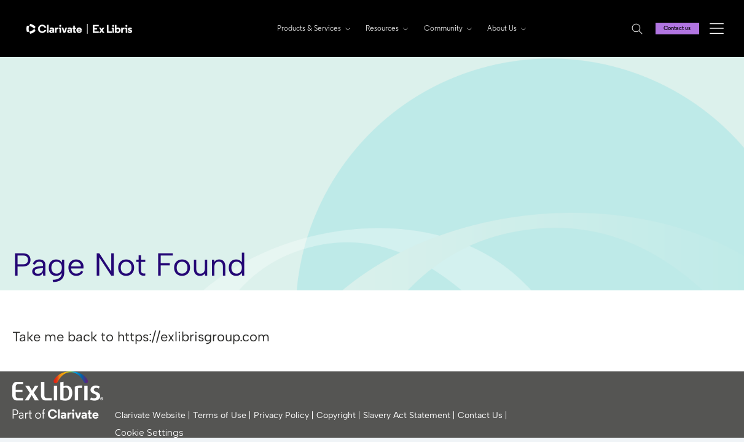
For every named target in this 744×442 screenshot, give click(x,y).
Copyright (336, 415)
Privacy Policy (281, 415)
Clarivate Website (150, 415)
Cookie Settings (149, 433)
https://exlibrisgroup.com (193, 336)
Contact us (671, 28)
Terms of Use (219, 415)
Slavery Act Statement (406, 415)
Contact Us (480, 415)
